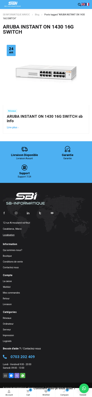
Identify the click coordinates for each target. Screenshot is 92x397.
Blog (37, 14)
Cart (28, 392)
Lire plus (13, 127)
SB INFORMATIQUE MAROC (16, 14)
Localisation (9, 235)
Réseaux (12, 111)
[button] (84, 388)
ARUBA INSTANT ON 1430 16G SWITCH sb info (45, 119)
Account (9, 393)
